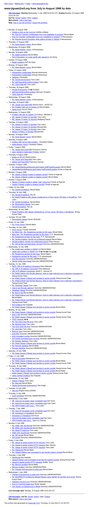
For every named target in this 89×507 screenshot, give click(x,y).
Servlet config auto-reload (21, 261)
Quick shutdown (18, 396)
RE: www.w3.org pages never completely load (29, 401)
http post (15, 391)
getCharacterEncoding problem (24, 92)
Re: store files (17, 329)
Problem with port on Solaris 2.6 (24, 115)
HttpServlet (16, 457)
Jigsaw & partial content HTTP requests (27, 462)
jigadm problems (18, 62)
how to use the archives (22, 23)
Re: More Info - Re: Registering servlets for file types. (32, 232)
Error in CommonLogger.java (23, 484)
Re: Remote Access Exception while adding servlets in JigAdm (35, 39)
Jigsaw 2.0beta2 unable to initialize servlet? (28, 184)
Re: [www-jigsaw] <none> (21, 44)
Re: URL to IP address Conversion (25, 269)
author (24, 18)
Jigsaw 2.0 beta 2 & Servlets (23, 132)
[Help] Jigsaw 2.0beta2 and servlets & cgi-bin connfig (32, 373)
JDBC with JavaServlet (20, 433)
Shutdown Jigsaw (18, 290)
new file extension (19, 259)
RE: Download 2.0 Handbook (23, 413)
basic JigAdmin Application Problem (25, 152)
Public (28, 4)
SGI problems (17, 305)
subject (35, 18)
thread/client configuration (22, 72)
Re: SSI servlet (17, 435)
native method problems (21, 376)
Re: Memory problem (20, 465)
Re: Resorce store (19, 324)
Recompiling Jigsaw (19, 219)
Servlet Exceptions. (19, 207)
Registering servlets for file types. (24, 256)
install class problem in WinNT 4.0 (25, 252)
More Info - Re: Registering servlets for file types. (30, 234)
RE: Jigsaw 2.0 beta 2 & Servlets (24, 117)
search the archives (40, 23)
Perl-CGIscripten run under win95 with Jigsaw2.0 (30, 57)
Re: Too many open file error (23, 322)
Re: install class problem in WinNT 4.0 (26, 249)
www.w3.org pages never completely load (27, 418)
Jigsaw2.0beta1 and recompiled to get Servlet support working (35, 460)
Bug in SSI (16, 315)
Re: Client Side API (19, 84)
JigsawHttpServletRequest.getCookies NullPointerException (35, 169)
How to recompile (18, 358)
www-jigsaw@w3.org (40, 4)
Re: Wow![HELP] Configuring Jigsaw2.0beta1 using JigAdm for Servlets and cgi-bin (43, 477)
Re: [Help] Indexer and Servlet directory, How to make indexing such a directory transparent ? (47, 273)
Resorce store (17, 331)
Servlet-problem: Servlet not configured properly (30, 242)
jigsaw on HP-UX (18, 157)
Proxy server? (17, 230)
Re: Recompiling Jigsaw (21, 204)
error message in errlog (21, 336)
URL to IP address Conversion (23, 271)
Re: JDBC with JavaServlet (22, 426)
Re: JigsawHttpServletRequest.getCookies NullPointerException (36, 167)
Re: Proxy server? (19, 224)
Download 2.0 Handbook (21, 416)
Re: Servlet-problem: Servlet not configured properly (32, 239)
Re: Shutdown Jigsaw (20, 285)
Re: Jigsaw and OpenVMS (22, 150)
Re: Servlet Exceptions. (21, 190)
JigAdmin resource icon (21, 482)
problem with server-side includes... (25, 142)
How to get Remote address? (23, 288)
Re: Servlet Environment (21, 80)
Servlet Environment (19, 90)
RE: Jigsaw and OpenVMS (22, 105)
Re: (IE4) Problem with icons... (23, 406)
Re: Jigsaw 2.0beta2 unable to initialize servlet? (30, 174)
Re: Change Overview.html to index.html (27, 469)
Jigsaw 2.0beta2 (18, 381)
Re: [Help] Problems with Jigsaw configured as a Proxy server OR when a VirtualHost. (44, 197)
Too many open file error (21, 327)
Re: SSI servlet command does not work (27, 244)
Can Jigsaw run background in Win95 (26, 487)
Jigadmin (15, 77)
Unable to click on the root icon (23, 32)
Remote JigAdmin (18, 348)
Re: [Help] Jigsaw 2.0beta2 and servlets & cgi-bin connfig (33, 278)
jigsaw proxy (16, 109)
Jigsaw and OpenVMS (20, 162)
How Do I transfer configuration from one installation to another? (36, 37)
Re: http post (17, 383)
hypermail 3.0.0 (34, 503)
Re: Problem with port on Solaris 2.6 (25, 107)
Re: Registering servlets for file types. (26, 237)
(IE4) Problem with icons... (22, 420)
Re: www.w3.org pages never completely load (29, 403)
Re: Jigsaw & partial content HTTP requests (28, 443)
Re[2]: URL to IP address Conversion (26, 266)
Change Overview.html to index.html (25, 475)
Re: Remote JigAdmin (20, 341)
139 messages (14, 13)
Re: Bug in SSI (17, 293)
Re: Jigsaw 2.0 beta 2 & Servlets (24, 124)
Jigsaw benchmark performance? (24, 385)
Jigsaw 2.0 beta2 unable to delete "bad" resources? (31, 182)
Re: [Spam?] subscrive (20, 430)
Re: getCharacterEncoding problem (25, 82)
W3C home (8, 4)
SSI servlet (16, 437)
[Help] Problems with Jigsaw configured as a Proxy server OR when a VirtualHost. (43, 212)
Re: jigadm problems (20, 55)
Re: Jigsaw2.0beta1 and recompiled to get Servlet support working (37, 452)
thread (17, 18)
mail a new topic (25, 20)
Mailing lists (19, 4)
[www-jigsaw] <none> (20, 144)
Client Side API (17, 94)
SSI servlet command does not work (25, 339)
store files (15, 334)
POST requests (18, 319)
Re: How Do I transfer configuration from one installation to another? (38, 34)
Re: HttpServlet (18, 450)
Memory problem (18, 467)
